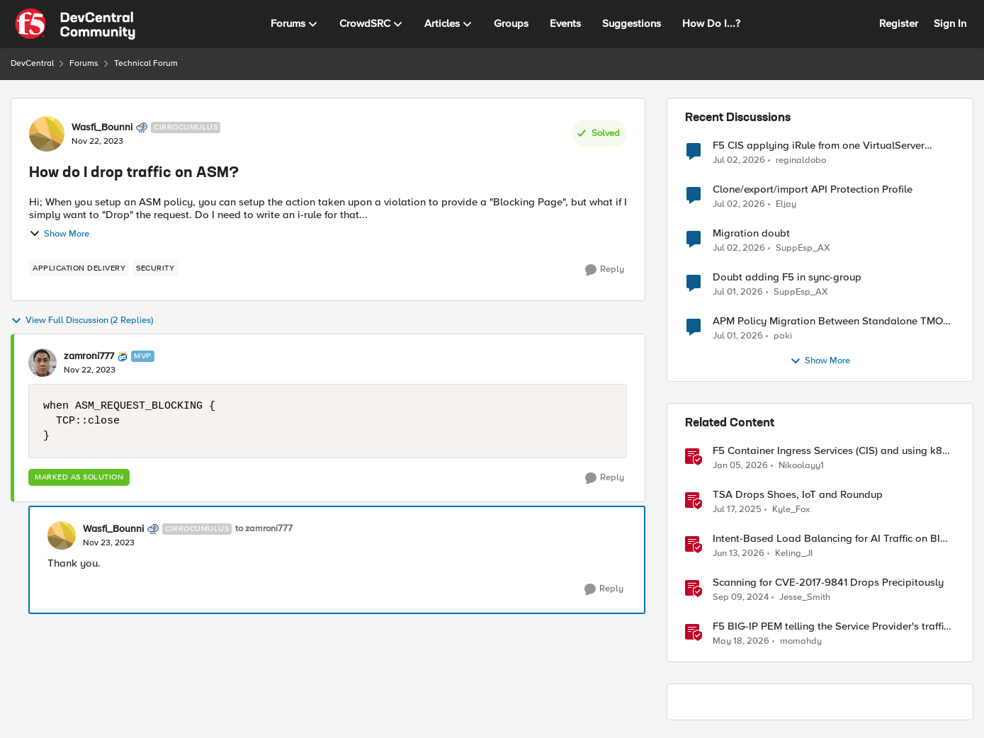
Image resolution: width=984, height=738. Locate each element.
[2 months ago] (741, 641)
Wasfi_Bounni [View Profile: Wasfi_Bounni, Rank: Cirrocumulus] (102, 127)
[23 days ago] (738, 292)
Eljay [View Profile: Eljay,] (786, 204)
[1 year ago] (737, 510)
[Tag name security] (155, 268)
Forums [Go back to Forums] (83, 63)
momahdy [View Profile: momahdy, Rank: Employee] (801, 641)
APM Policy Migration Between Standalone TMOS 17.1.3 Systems (831, 321)
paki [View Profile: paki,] (783, 336)
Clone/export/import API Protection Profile (812, 189)
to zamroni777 (264, 528)
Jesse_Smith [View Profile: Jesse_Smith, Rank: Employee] (804, 597)
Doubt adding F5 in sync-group (787, 277)
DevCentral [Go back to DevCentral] (32, 63)
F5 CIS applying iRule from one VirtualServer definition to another (818, 146)
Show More (59, 233)
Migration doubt (751, 233)
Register (898, 23)
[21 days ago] (739, 160)
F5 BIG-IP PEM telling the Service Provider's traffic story (831, 626)
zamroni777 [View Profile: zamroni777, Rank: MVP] (89, 356)
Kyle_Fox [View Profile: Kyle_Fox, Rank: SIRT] (791, 509)
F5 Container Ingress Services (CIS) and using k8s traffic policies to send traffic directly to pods (830, 451)
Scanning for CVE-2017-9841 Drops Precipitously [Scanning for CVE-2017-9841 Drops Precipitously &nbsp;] (828, 583)
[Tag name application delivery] (79, 268)
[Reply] (604, 270)
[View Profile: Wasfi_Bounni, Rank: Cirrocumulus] (46, 134)
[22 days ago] (739, 248)
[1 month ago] (738, 554)
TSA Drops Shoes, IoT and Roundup (798, 495)
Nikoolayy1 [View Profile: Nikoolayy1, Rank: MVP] (801, 465)
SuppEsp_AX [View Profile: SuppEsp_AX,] (803, 248)
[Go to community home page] (75, 24)
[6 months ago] (740, 466)
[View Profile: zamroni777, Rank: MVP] (42, 362)
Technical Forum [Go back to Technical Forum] (146, 63)
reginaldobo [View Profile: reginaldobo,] (801, 159)
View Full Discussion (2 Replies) (82, 321)
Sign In (950, 23)
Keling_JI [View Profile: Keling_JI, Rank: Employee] (794, 553)
